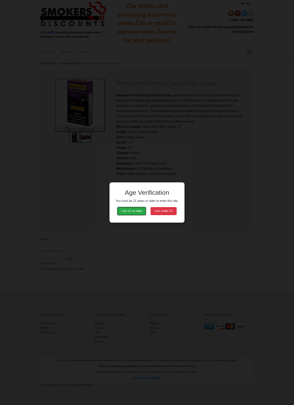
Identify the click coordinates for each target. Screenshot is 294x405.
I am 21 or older (131, 211)
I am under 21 (163, 211)
